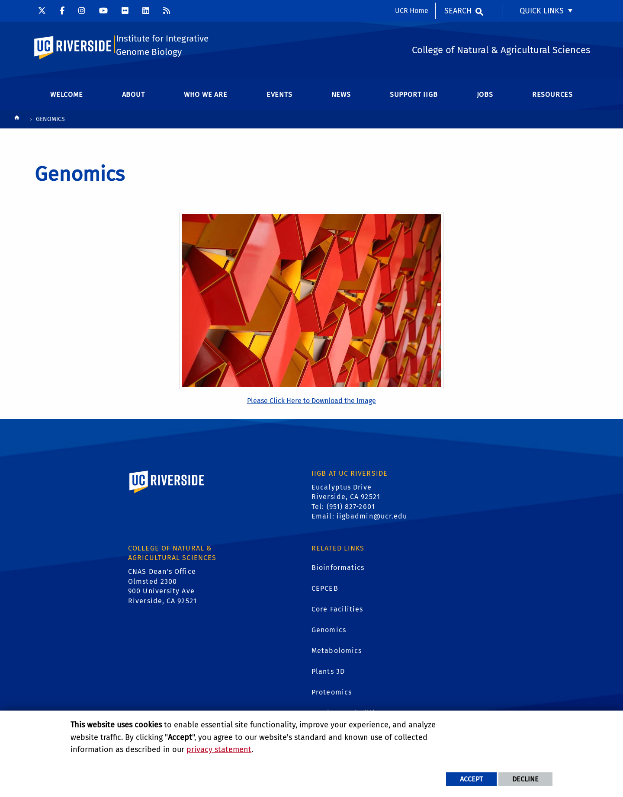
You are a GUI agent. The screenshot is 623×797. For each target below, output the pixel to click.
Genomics (329, 631)
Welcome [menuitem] (66, 96)
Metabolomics (337, 652)
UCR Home (411, 10)
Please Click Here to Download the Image (311, 402)
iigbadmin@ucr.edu (372, 517)
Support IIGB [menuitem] (414, 96)
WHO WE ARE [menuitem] (206, 96)
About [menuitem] (133, 96)
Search (458, 11)
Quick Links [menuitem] (542, 11)
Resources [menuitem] (552, 96)
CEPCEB (325, 590)
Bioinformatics (338, 569)
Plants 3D (328, 673)
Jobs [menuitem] (485, 96)
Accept (471, 779)
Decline (525, 779)
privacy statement (218, 749)
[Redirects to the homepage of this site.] (16, 121)
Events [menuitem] (279, 96)
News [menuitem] (341, 96)
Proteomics (332, 693)
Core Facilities (337, 610)
